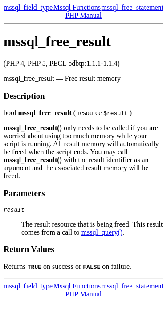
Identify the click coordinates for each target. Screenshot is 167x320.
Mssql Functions (77, 7)
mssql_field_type (28, 7)
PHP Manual (83, 15)
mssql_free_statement (132, 7)
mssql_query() (101, 233)
